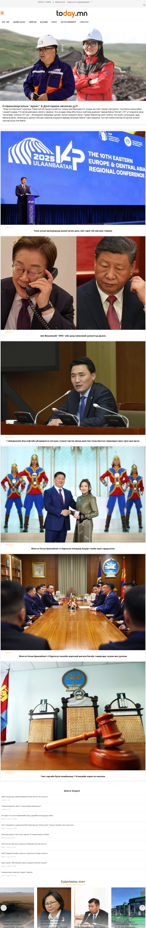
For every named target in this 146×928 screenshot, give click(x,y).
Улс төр (5, 22)
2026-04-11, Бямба (44, 2)
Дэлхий (44, 22)
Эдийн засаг (19, 22)
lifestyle (84, 22)
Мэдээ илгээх (60, 2)
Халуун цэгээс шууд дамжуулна (78, 2)
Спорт (54, 22)
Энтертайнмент (68, 22)
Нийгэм (32, 22)
